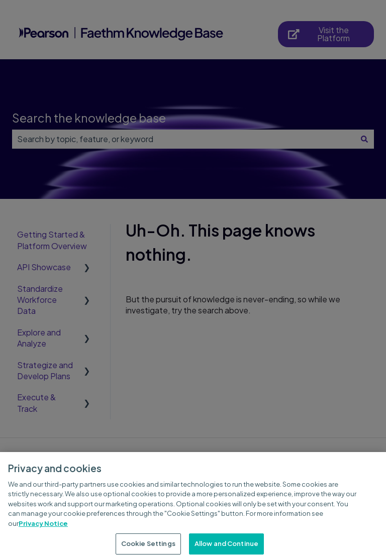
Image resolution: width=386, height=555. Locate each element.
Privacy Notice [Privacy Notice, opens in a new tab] (43, 528)
